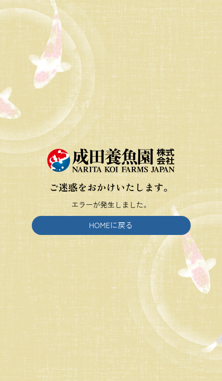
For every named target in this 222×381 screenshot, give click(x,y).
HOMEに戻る (111, 224)
